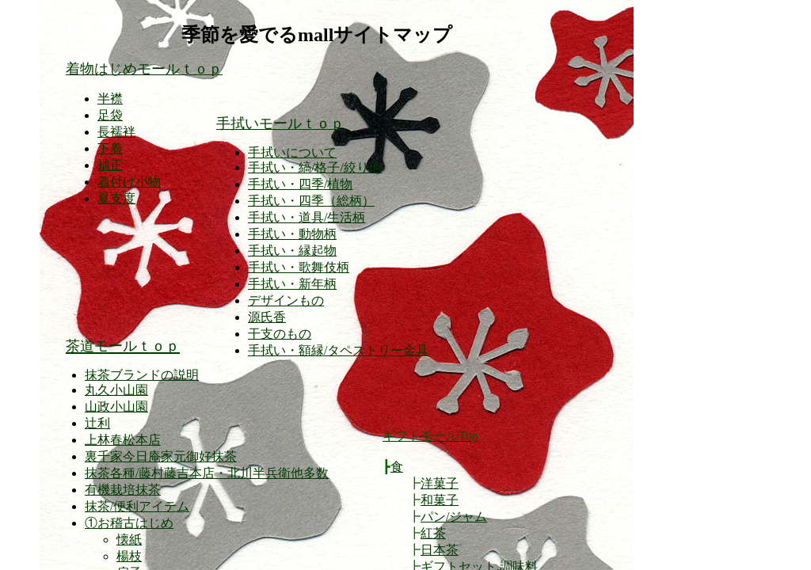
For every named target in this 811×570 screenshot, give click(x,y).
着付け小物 (129, 181)
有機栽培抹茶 (123, 489)
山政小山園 (116, 406)
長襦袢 (116, 132)
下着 (110, 148)
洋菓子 (440, 483)
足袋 (110, 115)
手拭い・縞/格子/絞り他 (315, 167)
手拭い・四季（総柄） (311, 200)
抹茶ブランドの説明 (142, 375)
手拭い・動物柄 (292, 234)
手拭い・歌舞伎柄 (298, 267)
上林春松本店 (123, 439)
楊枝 (129, 556)
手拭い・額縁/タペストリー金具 (338, 350)
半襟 (110, 98)
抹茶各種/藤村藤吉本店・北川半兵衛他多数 (207, 473)
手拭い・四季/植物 (300, 184)
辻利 (97, 423)
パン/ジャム (454, 516)
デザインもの (286, 300)
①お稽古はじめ (129, 523)
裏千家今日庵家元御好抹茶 (161, 456)
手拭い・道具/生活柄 (306, 217)
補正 (110, 165)
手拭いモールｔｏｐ (280, 123)
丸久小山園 (116, 390)
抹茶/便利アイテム (137, 506)
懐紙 (129, 539)
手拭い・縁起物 (292, 250)
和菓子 (440, 500)
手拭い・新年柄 (292, 284)
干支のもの (279, 333)
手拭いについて (292, 152)
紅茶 (433, 533)
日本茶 (440, 550)
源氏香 (267, 317)
